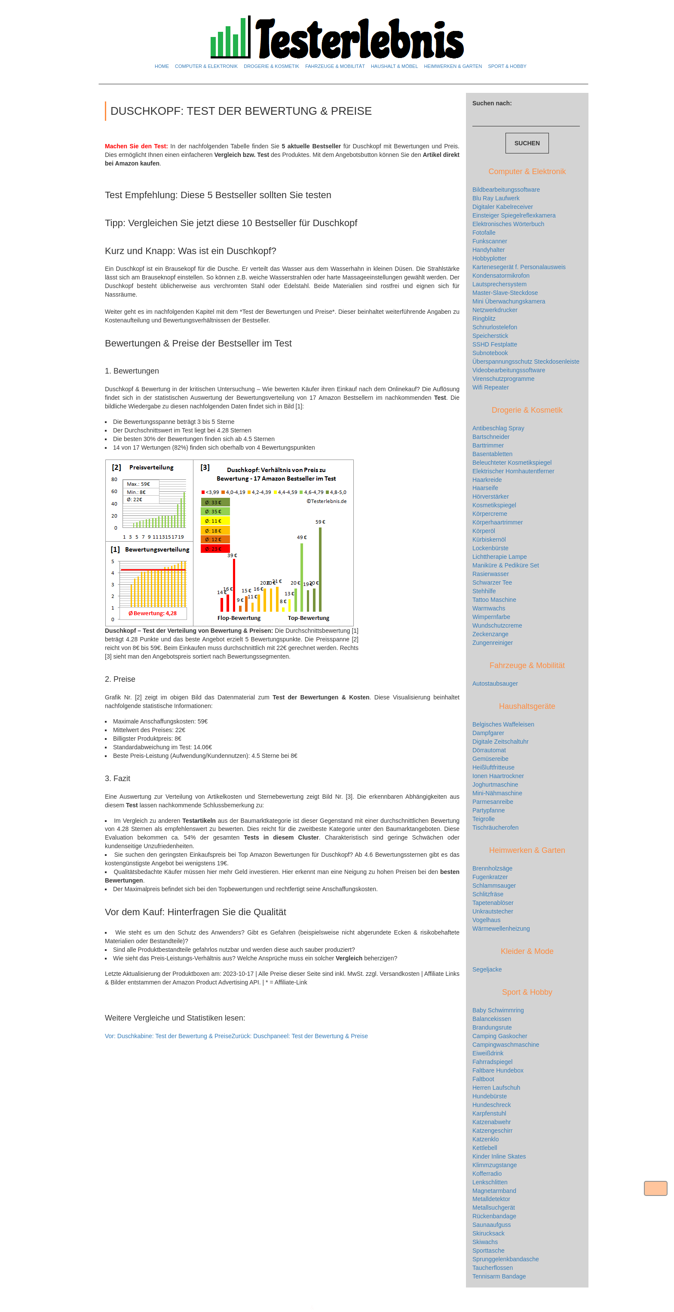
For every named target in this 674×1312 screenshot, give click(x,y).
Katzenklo (485, 1139)
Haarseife (485, 487)
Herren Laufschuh (496, 1087)
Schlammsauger (494, 885)
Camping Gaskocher (499, 1036)
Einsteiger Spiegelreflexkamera (514, 215)
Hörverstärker (490, 496)
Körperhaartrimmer (497, 522)
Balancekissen (491, 1018)
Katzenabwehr (491, 1122)
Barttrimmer (488, 445)
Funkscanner (489, 241)
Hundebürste (489, 1096)
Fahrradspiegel (492, 1061)
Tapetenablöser (493, 902)
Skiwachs (485, 1241)
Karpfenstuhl (489, 1113)
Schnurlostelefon (494, 327)
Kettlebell (484, 1147)
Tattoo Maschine (494, 599)
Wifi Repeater (490, 387)
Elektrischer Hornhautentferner (513, 471)
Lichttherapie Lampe (499, 556)
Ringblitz (484, 318)
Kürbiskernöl (489, 539)
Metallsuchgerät (493, 1207)
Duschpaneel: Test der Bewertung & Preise (300, 1036)
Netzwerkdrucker (495, 310)
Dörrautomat (489, 750)
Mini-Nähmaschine (497, 793)
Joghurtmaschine (495, 784)
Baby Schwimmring (498, 1010)
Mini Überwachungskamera (508, 301)
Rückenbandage (494, 1216)
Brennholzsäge (492, 868)
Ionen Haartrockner (498, 775)
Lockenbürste (490, 548)
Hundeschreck (491, 1104)
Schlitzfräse (487, 894)
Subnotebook (490, 352)
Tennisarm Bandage (499, 1276)
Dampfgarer (488, 733)
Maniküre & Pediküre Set (505, 565)
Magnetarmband (494, 1190)
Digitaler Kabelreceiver (502, 206)
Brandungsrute (492, 1027)
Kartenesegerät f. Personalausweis (519, 267)
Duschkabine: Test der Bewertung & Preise (168, 1036)
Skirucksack (488, 1233)
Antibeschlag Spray (498, 428)
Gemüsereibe (490, 758)
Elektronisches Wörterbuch (508, 224)
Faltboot (483, 1079)
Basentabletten (492, 454)
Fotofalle (484, 232)
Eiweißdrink (487, 1053)
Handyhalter (488, 249)
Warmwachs (489, 608)
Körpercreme (489, 513)
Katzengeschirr (492, 1130)
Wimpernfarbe (491, 616)
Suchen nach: (492, 103)
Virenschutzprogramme (503, 378)
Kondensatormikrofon (501, 275)
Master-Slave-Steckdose (505, 292)
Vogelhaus (486, 920)
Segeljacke (487, 969)
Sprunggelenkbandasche (505, 1259)
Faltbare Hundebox (498, 1070)
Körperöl (483, 530)
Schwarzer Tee (492, 582)
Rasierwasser (490, 573)
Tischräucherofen (495, 827)
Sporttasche (488, 1250)
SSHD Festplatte (494, 344)
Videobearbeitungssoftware (508, 370)
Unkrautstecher (492, 911)
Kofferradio (487, 1173)
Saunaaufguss (491, 1224)
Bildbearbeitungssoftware (506, 189)
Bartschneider (490, 436)
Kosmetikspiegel (494, 505)
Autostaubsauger (495, 683)
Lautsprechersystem (499, 284)
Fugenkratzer (490, 877)
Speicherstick (490, 335)
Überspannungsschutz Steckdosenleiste (525, 361)
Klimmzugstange (494, 1165)
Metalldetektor (491, 1199)
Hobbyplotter (489, 258)
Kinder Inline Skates (499, 1156)
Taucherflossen (492, 1267)
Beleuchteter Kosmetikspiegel (511, 462)
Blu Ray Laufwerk (496, 198)
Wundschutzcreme (497, 625)
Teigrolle (483, 818)
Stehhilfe (484, 591)
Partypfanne (488, 810)
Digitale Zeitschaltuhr (500, 741)
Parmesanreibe (492, 801)
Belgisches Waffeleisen (503, 724)
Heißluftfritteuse (493, 767)
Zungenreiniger (492, 642)
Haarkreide (487, 479)
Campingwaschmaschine (505, 1044)
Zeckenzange (490, 634)
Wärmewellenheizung (501, 928)
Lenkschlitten (490, 1182)
